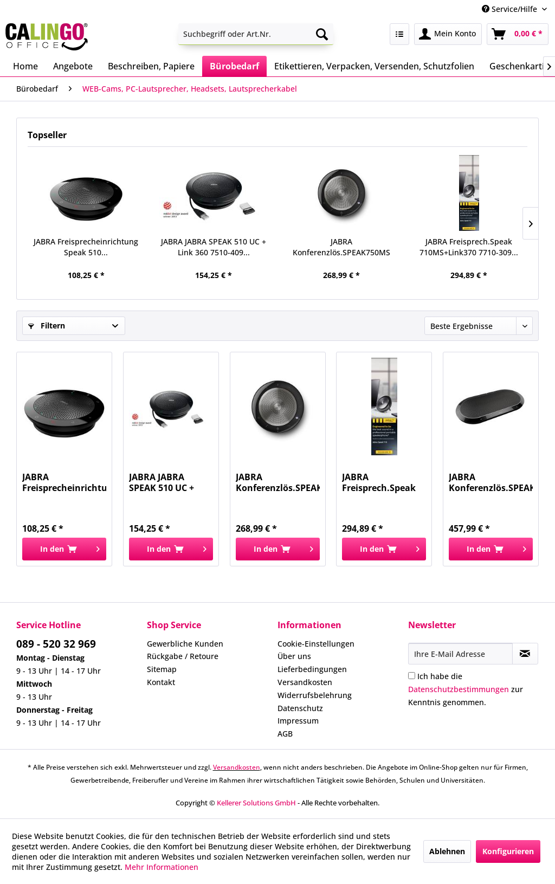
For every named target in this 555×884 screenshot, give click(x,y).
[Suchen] (322, 34)
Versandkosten (305, 682)
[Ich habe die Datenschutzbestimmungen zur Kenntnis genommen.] (411, 675)
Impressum (298, 720)
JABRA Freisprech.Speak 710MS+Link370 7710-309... (469, 246)
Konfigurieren (508, 851)
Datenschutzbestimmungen (458, 689)
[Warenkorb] (517, 34)
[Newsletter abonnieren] (525, 653)
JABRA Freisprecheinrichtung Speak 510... (86, 246)
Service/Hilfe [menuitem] (510, 9)
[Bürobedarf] (234, 66)
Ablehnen (447, 851)
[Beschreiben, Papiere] (151, 66)
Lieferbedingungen (312, 669)
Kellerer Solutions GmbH (256, 803)
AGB (285, 733)
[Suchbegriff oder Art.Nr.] (256, 34)
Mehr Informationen (161, 867)
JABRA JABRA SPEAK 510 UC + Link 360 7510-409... (213, 246)
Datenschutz (300, 708)
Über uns (294, 656)
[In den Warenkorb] (64, 549)
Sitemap (162, 669)
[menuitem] (256, 34)
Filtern (46, 325)
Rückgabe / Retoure (182, 656)
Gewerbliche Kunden (185, 643)
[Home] (25, 66)
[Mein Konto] (448, 34)
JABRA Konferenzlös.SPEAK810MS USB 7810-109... (491, 482)
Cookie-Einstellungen (316, 643)
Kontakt (161, 682)
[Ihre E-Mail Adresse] (460, 653)
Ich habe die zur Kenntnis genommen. (465, 689)
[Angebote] (73, 66)
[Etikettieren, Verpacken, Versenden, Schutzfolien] (374, 66)
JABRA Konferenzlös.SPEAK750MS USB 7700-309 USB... (341, 247)
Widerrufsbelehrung (315, 695)
